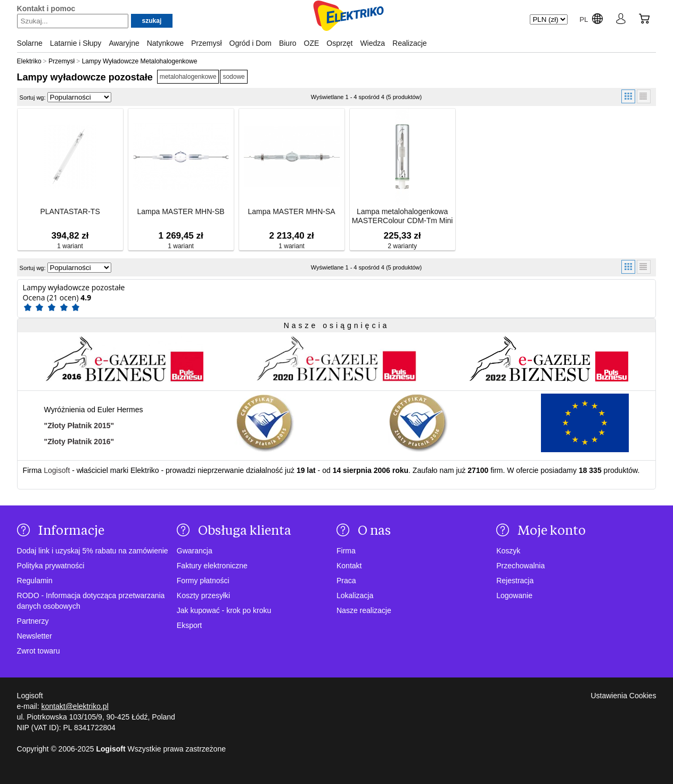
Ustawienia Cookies (623, 695)
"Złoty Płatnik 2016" (79, 441)
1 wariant (70, 246)
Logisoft (57, 470)
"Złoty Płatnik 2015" (79, 425)
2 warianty (402, 246)
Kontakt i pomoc (46, 8)
